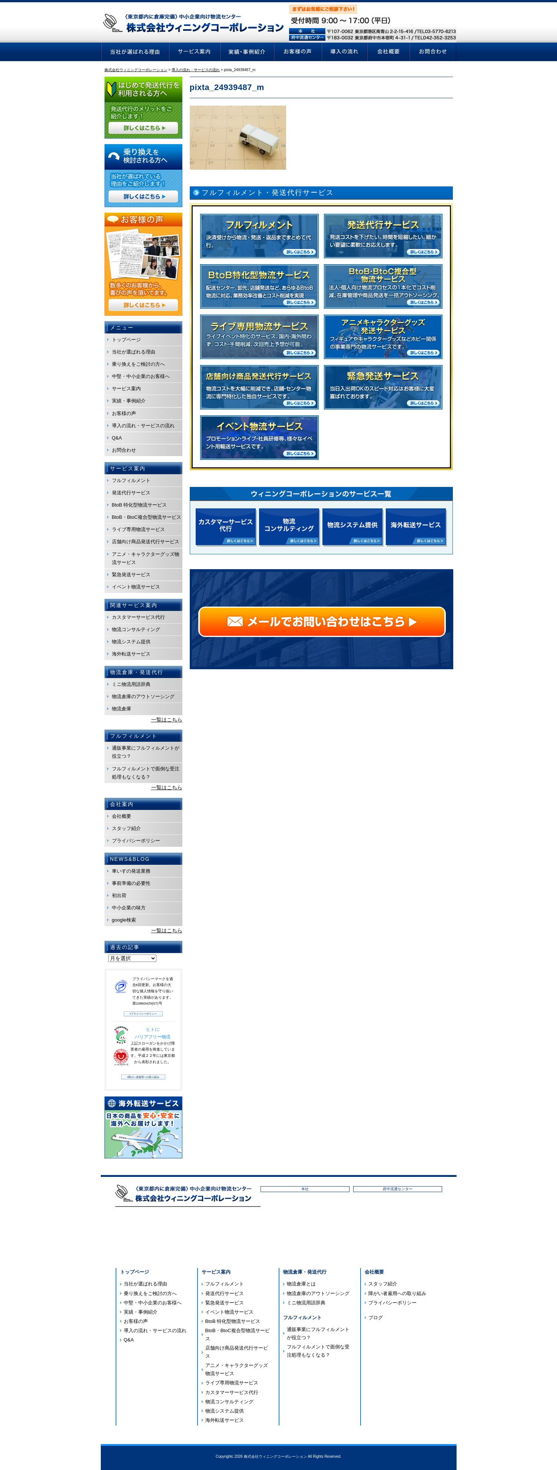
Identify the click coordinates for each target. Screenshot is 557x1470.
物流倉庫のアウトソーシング (143, 696)
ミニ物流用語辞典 (131, 684)
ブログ (375, 1317)
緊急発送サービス (131, 574)
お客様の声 (124, 413)
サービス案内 (126, 388)
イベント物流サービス (136, 587)
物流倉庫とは (301, 1284)
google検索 (124, 920)
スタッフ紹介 (126, 828)
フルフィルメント (131, 480)
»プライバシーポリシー (143, 1013)
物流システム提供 (131, 641)
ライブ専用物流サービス (138, 529)
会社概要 (121, 816)
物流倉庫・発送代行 (304, 1272)
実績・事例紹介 (129, 401)
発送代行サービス (131, 492)
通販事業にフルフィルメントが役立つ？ (145, 752)
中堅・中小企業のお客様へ (141, 376)
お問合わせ (124, 450)
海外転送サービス (131, 654)
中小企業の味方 (129, 907)
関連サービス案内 (134, 605)
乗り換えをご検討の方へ (138, 364)
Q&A (117, 438)
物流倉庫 (121, 708)
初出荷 (119, 895)
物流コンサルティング (136, 629)
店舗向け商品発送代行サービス (145, 541)
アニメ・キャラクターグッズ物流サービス (145, 558)
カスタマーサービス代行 (138, 617)
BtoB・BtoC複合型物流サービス (146, 517)
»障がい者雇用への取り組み (143, 1077)
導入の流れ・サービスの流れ (143, 425)
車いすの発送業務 (131, 871)
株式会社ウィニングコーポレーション (275, 1456)
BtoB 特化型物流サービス (139, 505)
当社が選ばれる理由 (133, 352)
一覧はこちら (166, 720)
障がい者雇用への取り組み (397, 1293)
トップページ (126, 339)
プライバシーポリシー (136, 840)
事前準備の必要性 (131, 883)
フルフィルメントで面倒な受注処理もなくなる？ (145, 773)
